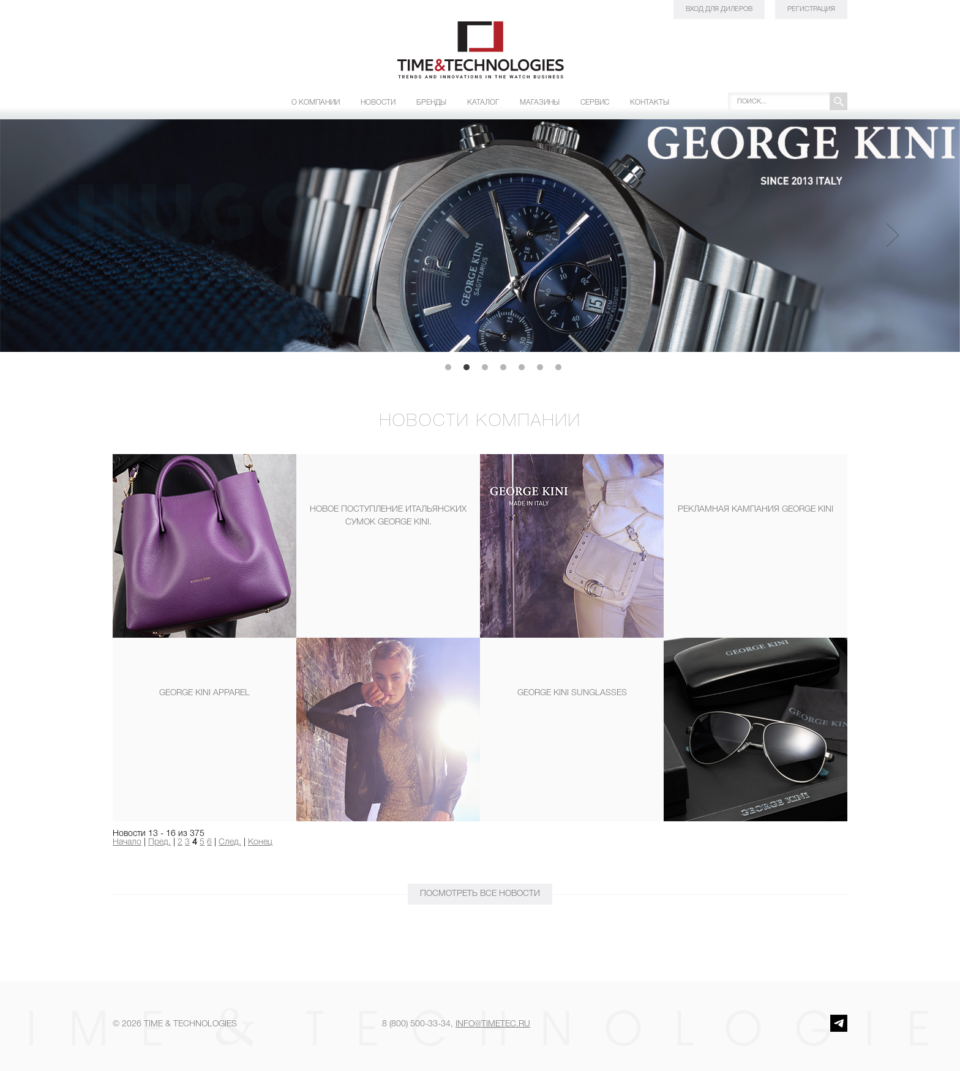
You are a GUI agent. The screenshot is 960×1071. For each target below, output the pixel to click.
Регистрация (811, 9)
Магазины (540, 102)
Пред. (159, 842)
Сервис (594, 102)
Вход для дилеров (719, 9)
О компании (315, 102)
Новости (378, 102)
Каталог (483, 102)
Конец (260, 842)
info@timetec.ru (493, 1024)
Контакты (649, 102)
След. (230, 842)
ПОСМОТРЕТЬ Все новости (480, 894)
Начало (127, 842)
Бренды (431, 102)
